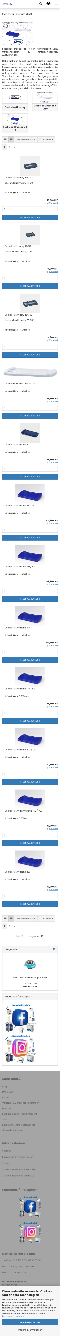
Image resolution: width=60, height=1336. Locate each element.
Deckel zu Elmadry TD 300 (18, 314)
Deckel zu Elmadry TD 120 (18, 246)
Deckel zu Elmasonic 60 (17, 627)
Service (6, 1163)
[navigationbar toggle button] (56, 4)
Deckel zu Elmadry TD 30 (18, 177)
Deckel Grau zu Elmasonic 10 (20, 383)
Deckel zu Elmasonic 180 (17, 871)
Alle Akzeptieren (30, 1322)
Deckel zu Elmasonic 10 (17, 444)
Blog (4, 1086)
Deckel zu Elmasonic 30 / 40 (20, 566)
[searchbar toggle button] (41, 4)
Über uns (7, 1108)
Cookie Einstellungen (13, 1130)
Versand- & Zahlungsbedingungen (20, 1102)
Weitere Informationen (30, 1329)
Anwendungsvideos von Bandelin (19, 1169)
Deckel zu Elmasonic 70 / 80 (20, 688)
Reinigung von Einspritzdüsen (17, 1157)
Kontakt (6, 1097)
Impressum (8, 1091)
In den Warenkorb (30, 217)
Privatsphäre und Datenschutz (18, 1124)
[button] (5, 139)
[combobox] (26, 139)
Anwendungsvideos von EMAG (18, 1175)
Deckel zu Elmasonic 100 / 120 (20, 749)
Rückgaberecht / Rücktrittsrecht (19, 1113)
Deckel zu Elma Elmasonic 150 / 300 (23, 810)
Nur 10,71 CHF (30, 985)
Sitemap (6, 1150)
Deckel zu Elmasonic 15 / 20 (19, 505)
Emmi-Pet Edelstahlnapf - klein (30, 977)
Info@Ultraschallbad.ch (23, 1266)
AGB (4, 1119)
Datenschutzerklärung (13, 1316)
